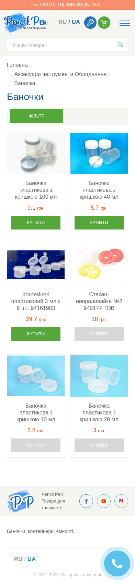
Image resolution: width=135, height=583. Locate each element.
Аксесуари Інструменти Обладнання (60, 74)
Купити (36, 222)
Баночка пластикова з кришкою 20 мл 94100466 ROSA (99, 413)
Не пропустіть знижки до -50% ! (67, 4)
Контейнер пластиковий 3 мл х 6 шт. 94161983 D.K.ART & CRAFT (35, 302)
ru (62, 22)
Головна (17, 65)
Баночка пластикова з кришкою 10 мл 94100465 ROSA (36, 413)
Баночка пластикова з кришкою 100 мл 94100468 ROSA (36, 190)
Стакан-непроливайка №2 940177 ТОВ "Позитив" (99, 302)
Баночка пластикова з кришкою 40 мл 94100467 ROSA (99, 190)
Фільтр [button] (37, 116)
